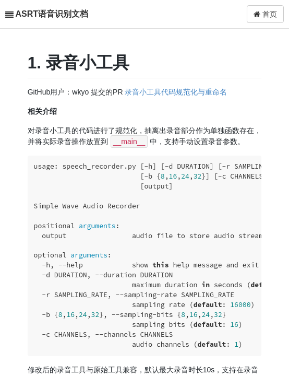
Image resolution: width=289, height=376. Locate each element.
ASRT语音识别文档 (51, 13)
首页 (265, 14)
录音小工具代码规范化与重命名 (176, 92)
